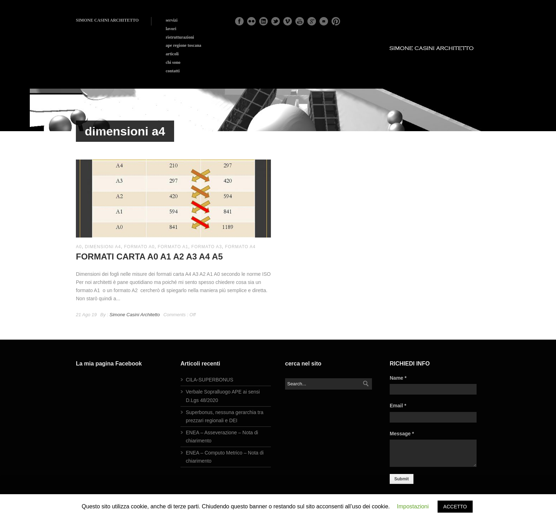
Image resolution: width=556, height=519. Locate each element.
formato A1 (173, 246)
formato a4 (240, 246)
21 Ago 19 (86, 314)
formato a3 (206, 246)
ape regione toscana (183, 45)
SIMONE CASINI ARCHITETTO (107, 20)
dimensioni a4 (103, 246)
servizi (171, 20)
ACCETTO (455, 506)
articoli (172, 53)
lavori (171, 28)
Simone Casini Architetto (135, 314)
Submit (401, 478)
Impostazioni (413, 506)
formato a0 (139, 246)
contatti (172, 70)
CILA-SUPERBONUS (209, 380)
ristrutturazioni (180, 37)
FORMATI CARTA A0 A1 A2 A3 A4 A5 (149, 256)
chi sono (173, 62)
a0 (79, 246)
